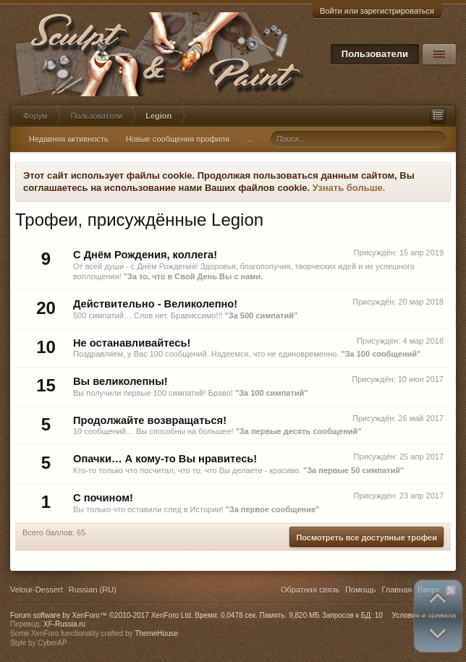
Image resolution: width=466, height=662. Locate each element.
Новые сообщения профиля (177, 139)
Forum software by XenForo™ (101, 615)
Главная (396, 589)
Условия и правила (424, 615)
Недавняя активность (69, 139)
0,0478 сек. (239, 615)
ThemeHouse (156, 633)
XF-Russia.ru (64, 624)
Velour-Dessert (36, 589)
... (250, 139)
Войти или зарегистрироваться (377, 11)
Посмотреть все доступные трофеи (366, 537)
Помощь (360, 589)
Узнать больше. (349, 187)
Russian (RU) (92, 589)
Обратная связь (310, 589)
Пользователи (375, 53)
